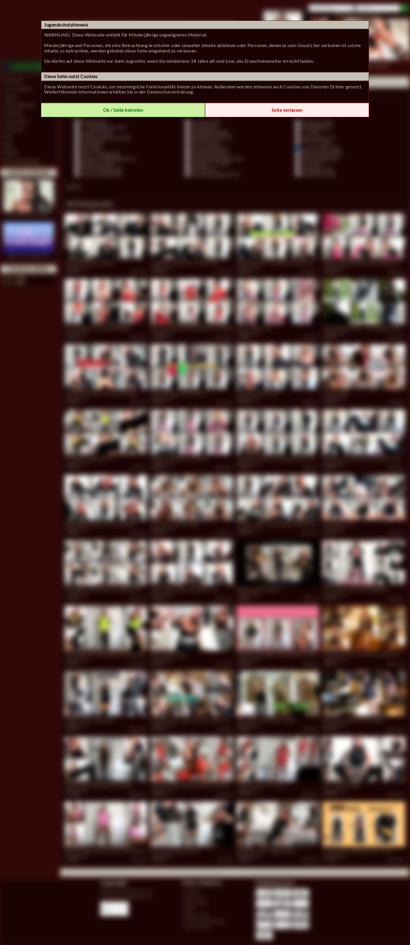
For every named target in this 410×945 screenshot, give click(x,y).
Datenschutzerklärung (170, 91)
